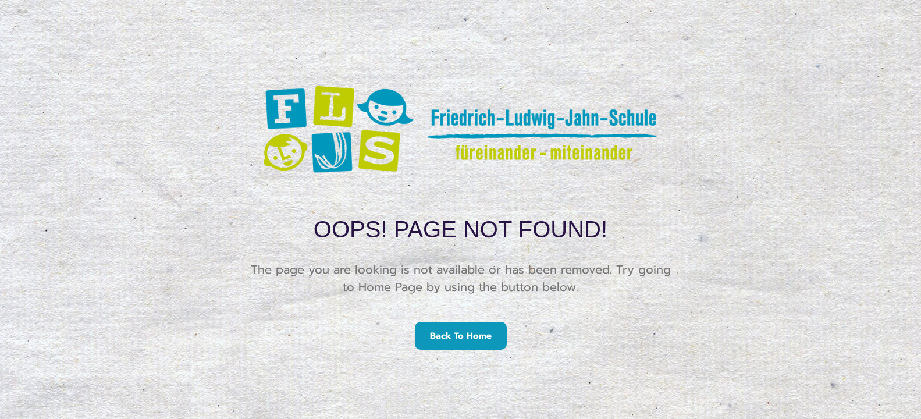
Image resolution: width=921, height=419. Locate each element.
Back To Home (461, 335)
